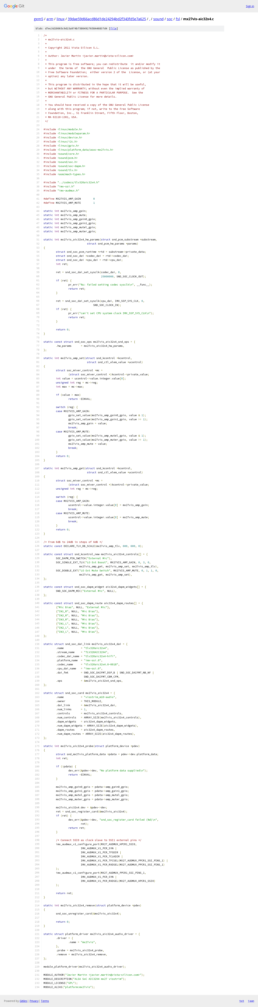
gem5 (38, 19)
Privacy (34, 1001)
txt (241, 1001)
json (251, 1001)
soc (170, 19)
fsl (178, 19)
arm (49, 19)
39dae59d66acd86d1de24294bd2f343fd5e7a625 (107, 19)
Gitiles (23, 1001)
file (113, 28)
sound (158, 19)
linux (60, 19)
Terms (45, 1001)
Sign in (250, 6)
